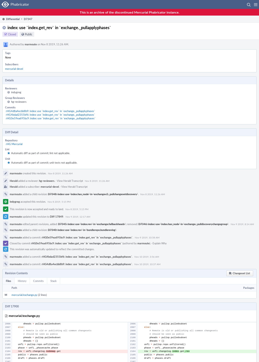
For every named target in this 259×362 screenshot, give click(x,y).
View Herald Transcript (70, 181)
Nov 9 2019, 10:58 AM (147, 237)
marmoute (31, 44)
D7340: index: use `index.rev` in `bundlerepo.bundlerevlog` (82, 230)
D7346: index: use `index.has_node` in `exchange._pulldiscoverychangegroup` (183, 224)
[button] (255, 4)
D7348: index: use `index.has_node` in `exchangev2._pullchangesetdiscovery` (93, 194)
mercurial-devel (14, 69)
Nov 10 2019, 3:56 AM (146, 256)
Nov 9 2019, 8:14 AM (242, 224)
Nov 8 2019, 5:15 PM (59, 201)
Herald (14, 181)
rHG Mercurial (14, 144)
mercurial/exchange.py (24, 295)
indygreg (16, 92)
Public (28, 34)
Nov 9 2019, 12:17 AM (78, 216)
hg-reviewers (19, 102)
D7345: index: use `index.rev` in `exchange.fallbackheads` (92, 224)
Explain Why (160, 243)
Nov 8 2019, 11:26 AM (60, 173)
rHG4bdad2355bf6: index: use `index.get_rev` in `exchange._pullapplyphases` (50, 114)
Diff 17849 (56, 216)
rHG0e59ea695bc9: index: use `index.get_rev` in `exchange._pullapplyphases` (51, 118)
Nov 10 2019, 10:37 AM (147, 264)
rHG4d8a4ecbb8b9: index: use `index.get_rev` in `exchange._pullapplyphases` (50, 111)
